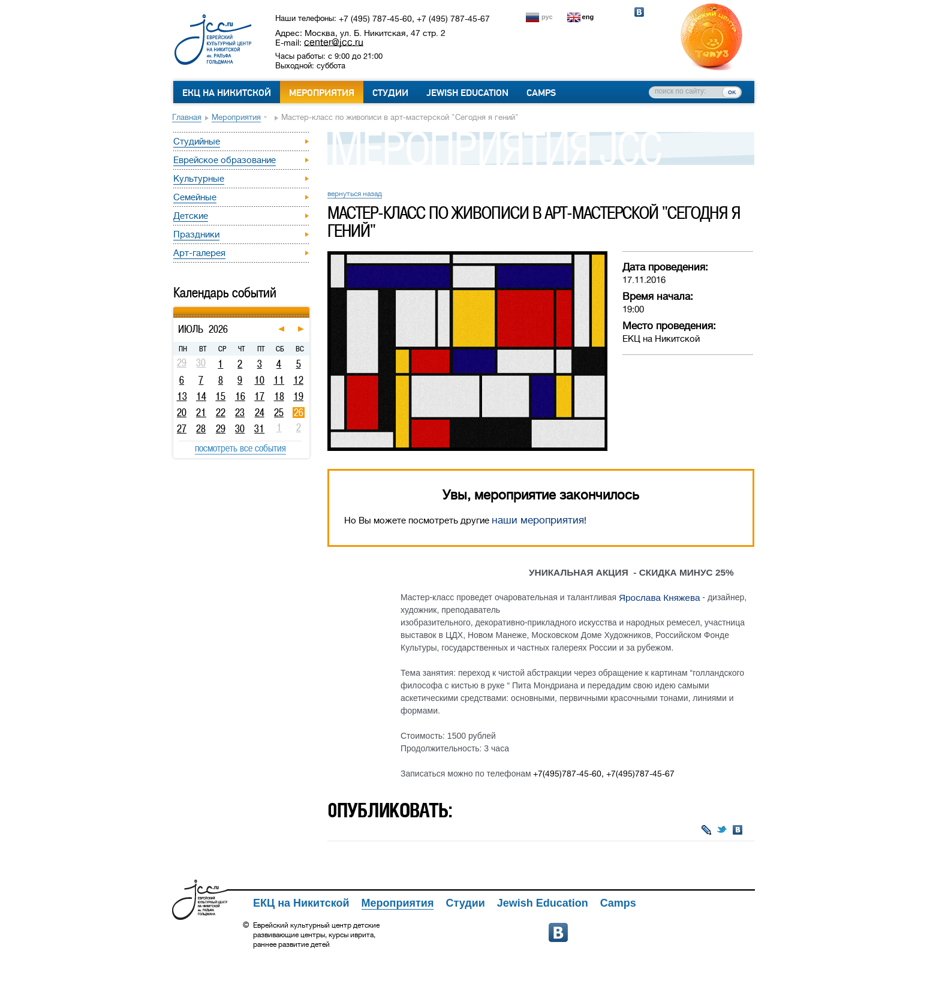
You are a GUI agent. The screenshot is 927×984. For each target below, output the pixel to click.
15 (220, 396)
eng (588, 16)
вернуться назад (354, 193)
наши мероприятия (538, 520)
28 (201, 428)
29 (220, 428)
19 (298, 396)
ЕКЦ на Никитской (226, 93)
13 (182, 396)
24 (259, 412)
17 (259, 396)
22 (220, 412)
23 (240, 412)
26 (298, 412)
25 (279, 412)
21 (201, 412)
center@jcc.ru (333, 42)
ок (732, 92)
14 (201, 396)
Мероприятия (321, 93)
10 (259, 380)
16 (240, 396)
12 (298, 380)
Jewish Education (467, 93)
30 (240, 428)
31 (259, 428)
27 (181, 428)
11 (278, 380)
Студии (390, 93)
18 (279, 396)
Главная (186, 117)
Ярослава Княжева (659, 597)
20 (181, 412)
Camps (541, 93)
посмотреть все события (240, 448)
